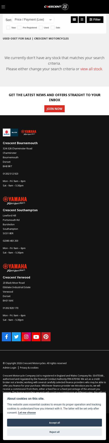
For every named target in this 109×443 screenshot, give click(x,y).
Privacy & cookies (29, 367)
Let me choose (27, 412)
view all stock (91, 68)
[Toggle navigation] (3, 7)
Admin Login (9, 367)
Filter (95, 19)
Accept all (54, 422)
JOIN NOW (54, 109)
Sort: (9, 19)
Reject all (54, 432)
